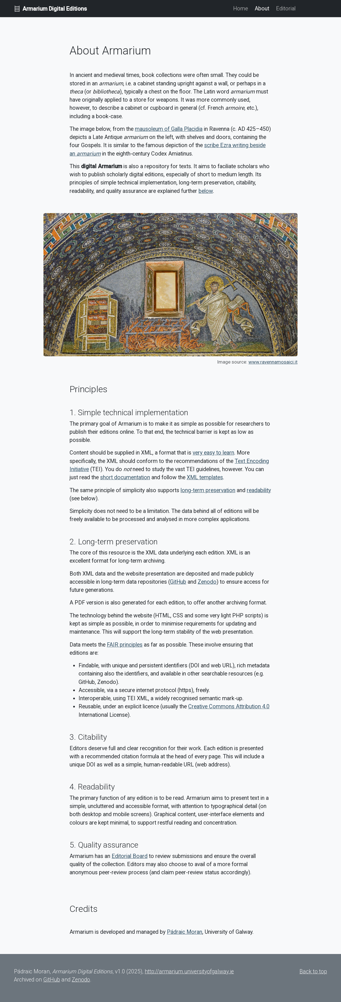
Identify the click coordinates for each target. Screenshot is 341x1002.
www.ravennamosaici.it (273, 362)
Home (240, 8)
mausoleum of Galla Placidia (168, 129)
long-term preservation (208, 490)
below (206, 191)
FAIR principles (124, 645)
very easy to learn (213, 452)
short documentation (125, 477)
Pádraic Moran (184, 932)
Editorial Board (130, 856)
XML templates (205, 477)
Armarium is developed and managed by (118, 932)
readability (259, 490)
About (262, 8)
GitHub (178, 582)
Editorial (286, 8)
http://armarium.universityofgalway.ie (189, 971)
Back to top (313, 971)
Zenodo (207, 582)
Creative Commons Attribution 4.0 (228, 706)
